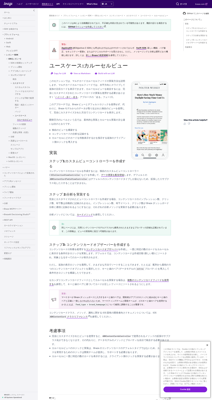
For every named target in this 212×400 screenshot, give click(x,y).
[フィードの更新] (19, 124)
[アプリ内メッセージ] (12, 181)
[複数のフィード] (19, 128)
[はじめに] (8, 18)
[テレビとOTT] (11, 50)
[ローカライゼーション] (13, 225)
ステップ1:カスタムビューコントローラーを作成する (196, 29)
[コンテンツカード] (18, 75)
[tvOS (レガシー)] (15, 161)
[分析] (12, 136)
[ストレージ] (15, 145)
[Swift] (8, 42)
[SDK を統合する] (11, 29)
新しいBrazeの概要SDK (97, 55)
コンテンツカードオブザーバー (102, 249)
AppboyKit (67, 48)
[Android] (9, 38)
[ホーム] (7, 12)
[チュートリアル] (10, 23)
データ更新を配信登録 (112, 174)
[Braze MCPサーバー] (13, 209)
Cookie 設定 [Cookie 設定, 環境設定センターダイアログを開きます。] (185, 389)
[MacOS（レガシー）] (17, 157)
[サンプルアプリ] (17, 149)
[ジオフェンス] (9, 231)
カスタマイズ (131, 15)
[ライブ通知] (9, 192)
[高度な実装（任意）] (21, 132)
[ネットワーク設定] (11, 242)
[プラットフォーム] (11, 34)
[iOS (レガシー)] (14, 59)
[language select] (108, 4)
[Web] (8, 46)
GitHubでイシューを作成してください (86, 26)
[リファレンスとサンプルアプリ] (17, 247)
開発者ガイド (54, 15)
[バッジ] (18, 111)
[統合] (14, 79)
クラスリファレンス (68, 316)
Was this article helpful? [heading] (195, 120)
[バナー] (7, 167)
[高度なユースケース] (19, 141)
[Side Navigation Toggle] (34, 10)
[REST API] (8, 220)
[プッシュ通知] (16, 67)
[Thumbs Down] (189, 124)
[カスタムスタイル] (22, 87)
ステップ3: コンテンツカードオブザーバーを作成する (196, 41)
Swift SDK (141, 48)
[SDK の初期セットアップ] (21, 63)
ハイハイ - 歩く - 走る (66, 97)
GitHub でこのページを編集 (196, 13)
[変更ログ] (14, 153)
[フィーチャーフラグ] (12, 198)
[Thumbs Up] (185, 124)
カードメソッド (85, 214)
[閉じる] (207, 345)
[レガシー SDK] (12, 55)
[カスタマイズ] (18, 83)
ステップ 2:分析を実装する (196, 35)
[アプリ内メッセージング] (21, 71)
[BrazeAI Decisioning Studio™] (17, 214)
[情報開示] (8, 259)
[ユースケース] (20, 115)
